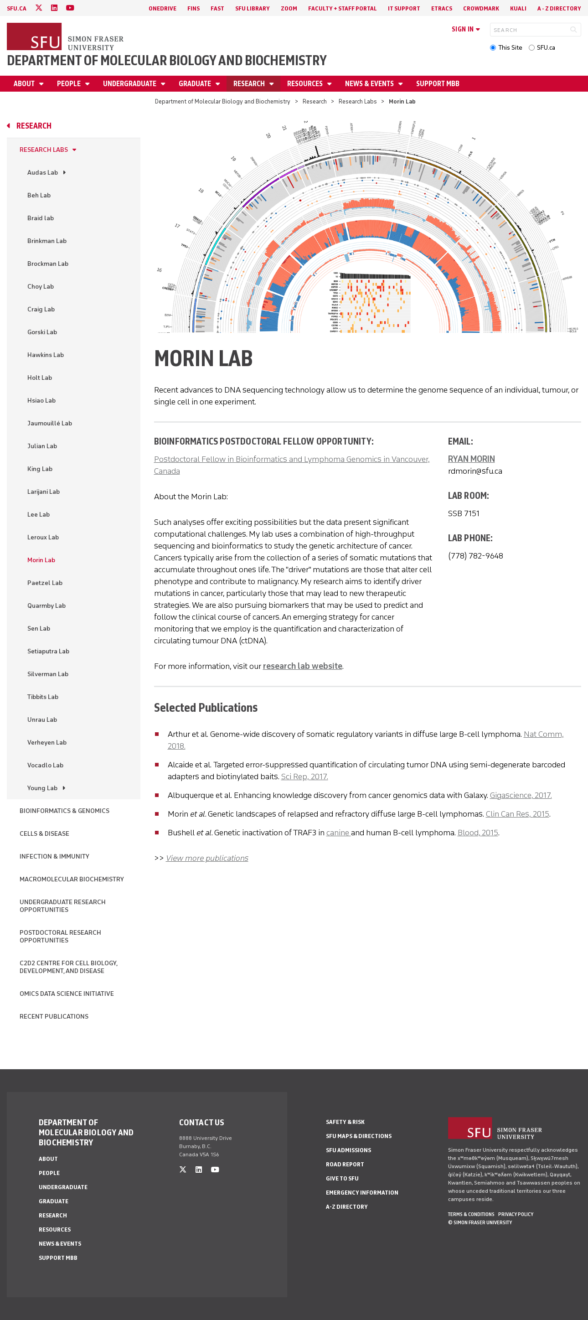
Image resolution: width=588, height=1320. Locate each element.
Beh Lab (39, 195)
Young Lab (42, 788)
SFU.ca (546, 48)
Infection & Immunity (54, 856)
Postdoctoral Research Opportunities (60, 936)
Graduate (195, 83)
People (69, 83)
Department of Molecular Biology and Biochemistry (167, 60)
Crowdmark (481, 8)
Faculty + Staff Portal (342, 8)
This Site (510, 48)
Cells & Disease (44, 834)
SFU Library (252, 8)
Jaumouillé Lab (49, 423)
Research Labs (358, 101)
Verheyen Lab (47, 742)
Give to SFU (342, 1178)
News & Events (370, 83)
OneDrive (162, 8)
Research (249, 83)
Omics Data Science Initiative (67, 994)
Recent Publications (54, 1016)
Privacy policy (515, 1214)
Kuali (518, 8)
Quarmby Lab (46, 606)
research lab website (302, 666)
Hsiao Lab (41, 400)
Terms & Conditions (471, 1214)
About (25, 83)
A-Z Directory (347, 1207)
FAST (217, 8)
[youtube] (70, 8)
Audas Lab (42, 172)
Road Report (345, 1164)
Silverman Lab (47, 674)
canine (338, 833)
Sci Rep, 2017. (304, 776)
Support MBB (437, 83)
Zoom (289, 8)
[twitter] (38, 8)
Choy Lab (40, 286)
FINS (193, 8)
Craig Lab (41, 309)
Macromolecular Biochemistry (72, 879)
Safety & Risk (345, 1122)
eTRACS (441, 8)
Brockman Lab (47, 264)
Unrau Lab (42, 720)
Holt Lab (39, 378)
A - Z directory (559, 8)
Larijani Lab (43, 492)
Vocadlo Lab (45, 765)
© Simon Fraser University (480, 1222)
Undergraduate (130, 83)
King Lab (39, 469)
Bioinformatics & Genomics (64, 811)
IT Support (404, 8)
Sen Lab (38, 628)
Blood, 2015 (478, 833)
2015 (541, 814)
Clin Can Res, (509, 814)
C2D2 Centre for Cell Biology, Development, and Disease (68, 967)
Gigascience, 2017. (521, 795)
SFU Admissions (348, 1150)
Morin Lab (41, 560)
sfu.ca (16, 8)
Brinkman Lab (47, 241)
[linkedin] (54, 8)
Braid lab (40, 218)
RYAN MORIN (471, 459)
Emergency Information (362, 1192)
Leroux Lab (43, 537)
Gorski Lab (42, 332)
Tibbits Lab (42, 697)
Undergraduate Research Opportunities (63, 906)
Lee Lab (38, 514)
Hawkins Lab (45, 355)
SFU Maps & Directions (359, 1136)
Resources (305, 83)
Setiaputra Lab (48, 651)
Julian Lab (42, 446)
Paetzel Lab (44, 583)
